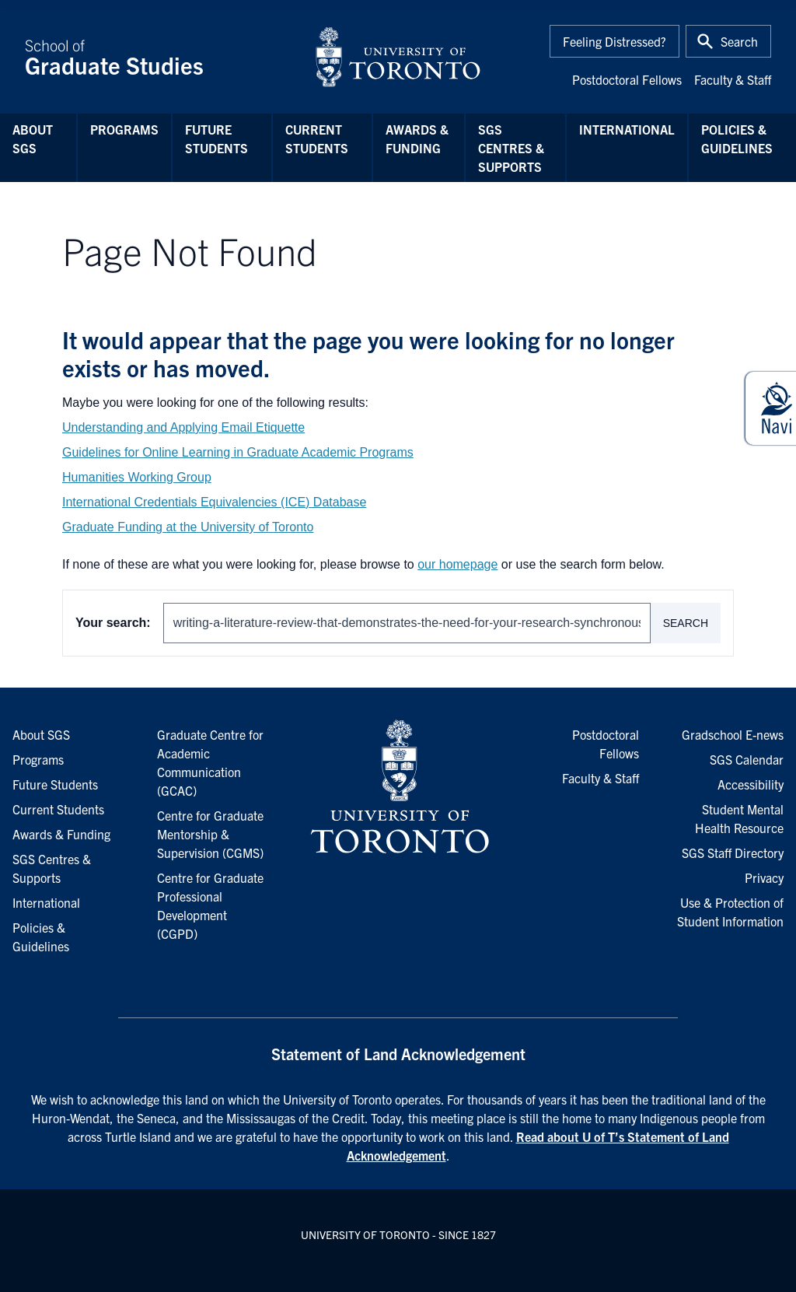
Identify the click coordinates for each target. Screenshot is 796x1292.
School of (160, 56)
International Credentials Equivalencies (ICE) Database (214, 502)
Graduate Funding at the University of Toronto (187, 527)
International (627, 129)
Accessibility (750, 784)
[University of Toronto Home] (398, 57)
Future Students (216, 138)
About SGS (32, 138)
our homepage (457, 564)
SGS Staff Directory (733, 852)
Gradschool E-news (733, 734)
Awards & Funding (417, 138)
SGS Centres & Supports (511, 147)
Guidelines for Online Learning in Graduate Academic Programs (238, 452)
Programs (124, 129)
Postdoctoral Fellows (627, 79)
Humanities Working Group (136, 477)
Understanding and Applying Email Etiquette (183, 427)
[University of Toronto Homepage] (398, 787)
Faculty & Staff (732, 79)
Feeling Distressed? (614, 41)
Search (685, 623)
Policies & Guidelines (737, 138)
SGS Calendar (747, 759)
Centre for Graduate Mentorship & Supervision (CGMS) (210, 833)
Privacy (764, 877)
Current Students (316, 138)
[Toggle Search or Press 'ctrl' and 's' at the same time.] (728, 41)
